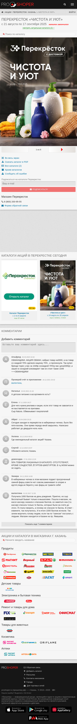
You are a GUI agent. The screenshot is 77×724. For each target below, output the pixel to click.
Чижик (29, 572)
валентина (16, 383)
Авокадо (48, 572)
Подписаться (38, 189)
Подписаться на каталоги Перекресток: (21, 179)
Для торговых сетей (33, 686)
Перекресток (20, 12)
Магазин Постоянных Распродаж (48, 613)
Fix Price (9, 613)
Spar (48, 560)
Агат (48, 577)
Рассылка (29, 675)
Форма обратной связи (14, 205)
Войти (72, 12)
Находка (67, 572)
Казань (32, 12)
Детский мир (9, 589)
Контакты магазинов (33, 678)
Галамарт (29, 613)
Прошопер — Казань (17, 4)
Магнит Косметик (9, 642)
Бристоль (9, 566)
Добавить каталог (32, 671)
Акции (8, 12)
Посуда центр (9, 619)
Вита (29, 654)
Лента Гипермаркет (67, 554)
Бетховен (9, 631)
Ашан (29, 566)
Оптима (29, 642)
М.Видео (29, 601)
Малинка (9, 572)
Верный (29, 560)
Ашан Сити (48, 566)
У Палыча (29, 577)
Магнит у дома (9, 560)
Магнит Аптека (9, 654)
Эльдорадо (9, 601)
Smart (67, 577)
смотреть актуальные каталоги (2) (38, 28)
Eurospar (67, 560)
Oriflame (48, 642)
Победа (9, 577)
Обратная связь (31, 667)
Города (28, 682)
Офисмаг (67, 613)
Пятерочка (9, 554)
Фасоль (67, 566)
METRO (48, 554)
